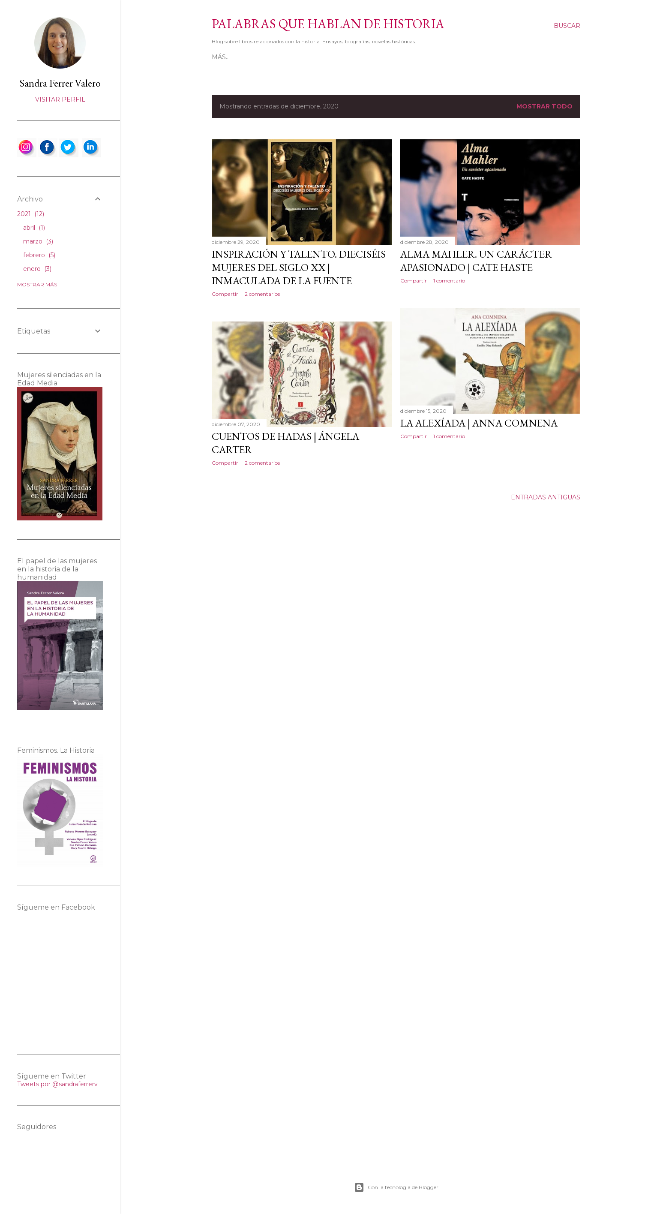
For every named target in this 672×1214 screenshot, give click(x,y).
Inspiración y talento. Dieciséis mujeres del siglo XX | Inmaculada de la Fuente (299, 267)
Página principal (243, 57)
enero (37, 269)
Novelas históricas (314, 57)
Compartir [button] (225, 294)
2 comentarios (262, 294)
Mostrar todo (544, 106)
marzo (38, 241)
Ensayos (414, 57)
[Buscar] (567, 25)
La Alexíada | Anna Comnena (479, 423)
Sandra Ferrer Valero (60, 83)
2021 (30, 214)
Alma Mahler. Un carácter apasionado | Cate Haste (476, 260)
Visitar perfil (60, 99)
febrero (39, 255)
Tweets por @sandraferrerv (57, 1084)
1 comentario (449, 280)
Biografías (375, 57)
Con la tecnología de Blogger (396, 1187)
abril (34, 227)
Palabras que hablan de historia (328, 23)
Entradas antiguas (545, 497)
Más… (443, 57)
